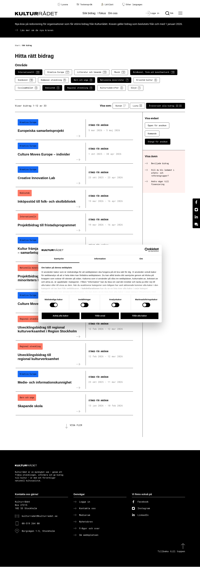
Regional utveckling (79, 87)
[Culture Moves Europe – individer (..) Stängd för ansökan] (74, 152)
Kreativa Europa (58, 72)
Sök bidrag (89, 13)
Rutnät (121, 105)
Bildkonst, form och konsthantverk (153, 72)
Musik (119, 72)
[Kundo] (196, 224)
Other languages (132, 4)
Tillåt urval (100, 315)
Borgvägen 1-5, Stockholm (38, 531)
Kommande (152, 133)
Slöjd (135, 87)
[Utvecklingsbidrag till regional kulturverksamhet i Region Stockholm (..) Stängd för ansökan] (74, 326)
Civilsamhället (27, 87)
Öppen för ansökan (157, 125)
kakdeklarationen (91, 288)
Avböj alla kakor (60, 315)
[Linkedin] (196, 217)
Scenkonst (25, 80)
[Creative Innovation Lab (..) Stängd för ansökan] (74, 175)
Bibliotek (52, 87)
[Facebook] (196, 202)
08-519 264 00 (31, 523)
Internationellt (29, 72)
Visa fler (76, 425)
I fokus (102, 13)
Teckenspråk (84, 4)
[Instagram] (196, 209)
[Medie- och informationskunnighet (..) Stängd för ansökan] (74, 380)
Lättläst (107, 4)
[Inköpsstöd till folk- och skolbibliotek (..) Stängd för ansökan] (74, 199)
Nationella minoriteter (114, 80)
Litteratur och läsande (91, 72)
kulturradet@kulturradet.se (39, 516)
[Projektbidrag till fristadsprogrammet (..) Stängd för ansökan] (74, 222)
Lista (137, 105)
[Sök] (169, 13)
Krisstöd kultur (146, 80)
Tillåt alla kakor (139, 315)
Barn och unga (83, 80)
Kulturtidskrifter (111, 87)
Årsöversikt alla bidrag (165, 105)
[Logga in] (152, 13)
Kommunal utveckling (53, 80)
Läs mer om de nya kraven (36, 30)
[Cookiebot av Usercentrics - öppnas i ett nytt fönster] (147, 250)
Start (17, 45)
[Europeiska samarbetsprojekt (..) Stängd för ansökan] (74, 128)
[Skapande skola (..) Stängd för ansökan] (74, 403)
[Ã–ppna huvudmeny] (181, 13)
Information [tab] (100, 259)
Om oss (112, 13)
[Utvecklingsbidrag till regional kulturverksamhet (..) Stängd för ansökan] (74, 354)
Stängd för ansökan (157, 141)
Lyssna (63, 4)
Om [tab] (141, 259)
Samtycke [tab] (59, 259)
